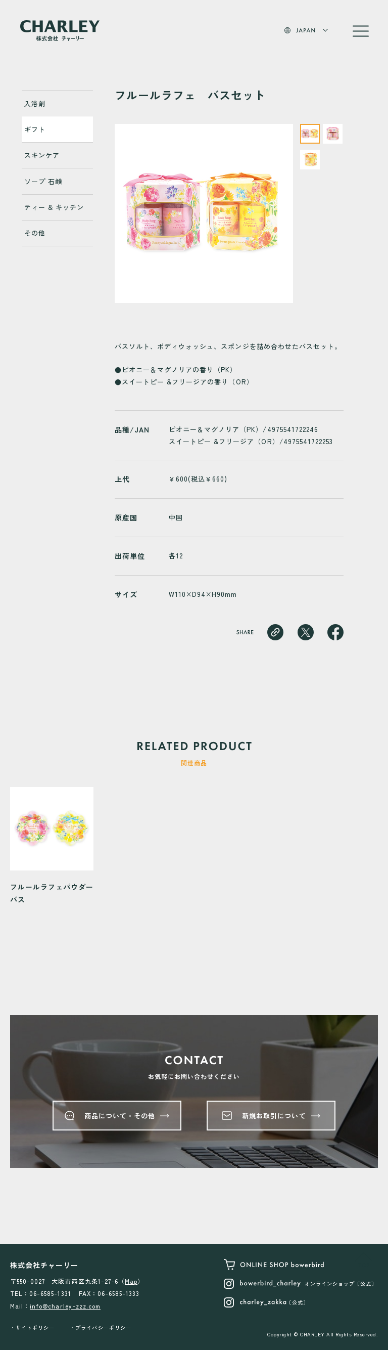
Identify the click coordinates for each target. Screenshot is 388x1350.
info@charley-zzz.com (65, 1305)
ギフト (34, 129)
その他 (34, 233)
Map (131, 1281)
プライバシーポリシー (103, 1327)
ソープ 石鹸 (43, 181)
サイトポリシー (35, 1327)
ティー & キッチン (54, 207)
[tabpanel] (204, 213)
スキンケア (42, 155)
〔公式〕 (266, 1302)
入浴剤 (34, 103)
